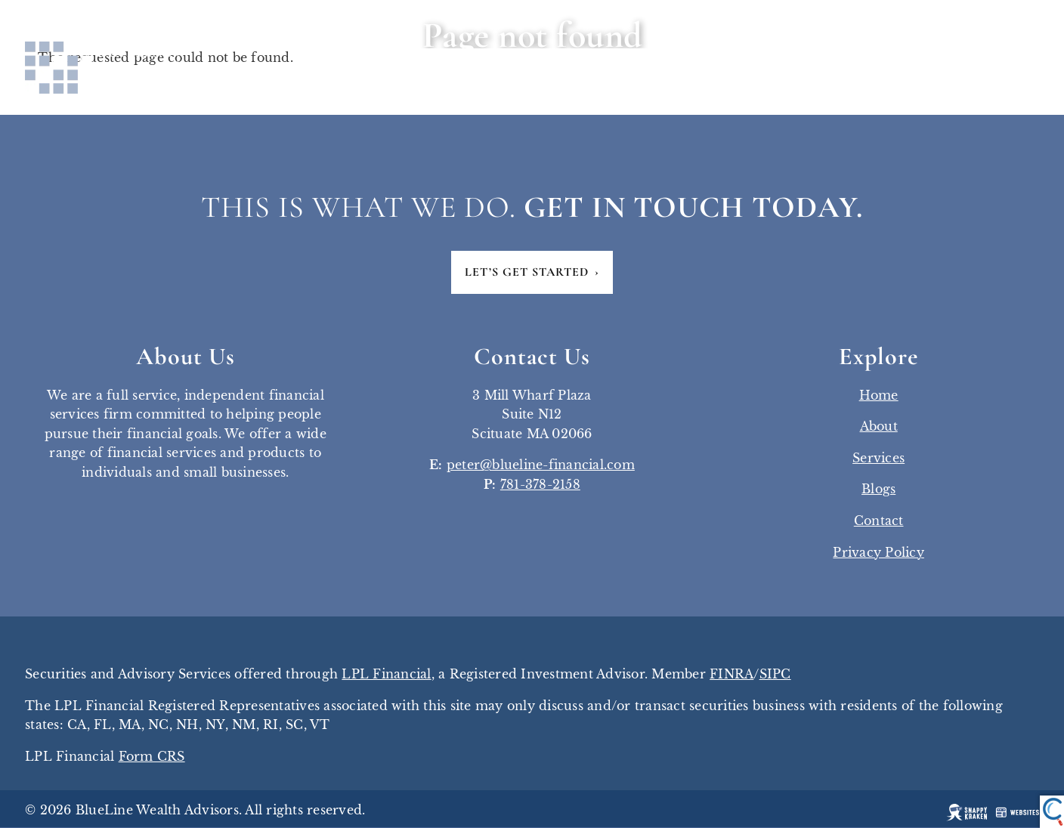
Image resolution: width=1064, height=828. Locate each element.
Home (879, 395)
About (879, 426)
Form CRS (152, 757)
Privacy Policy (878, 552)
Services (878, 458)
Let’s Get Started (532, 272)
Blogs (878, 489)
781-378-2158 (540, 485)
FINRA (731, 674)
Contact (879, 521)
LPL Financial (386, 674)
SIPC (775, 674)
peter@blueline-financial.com (541, 465)
